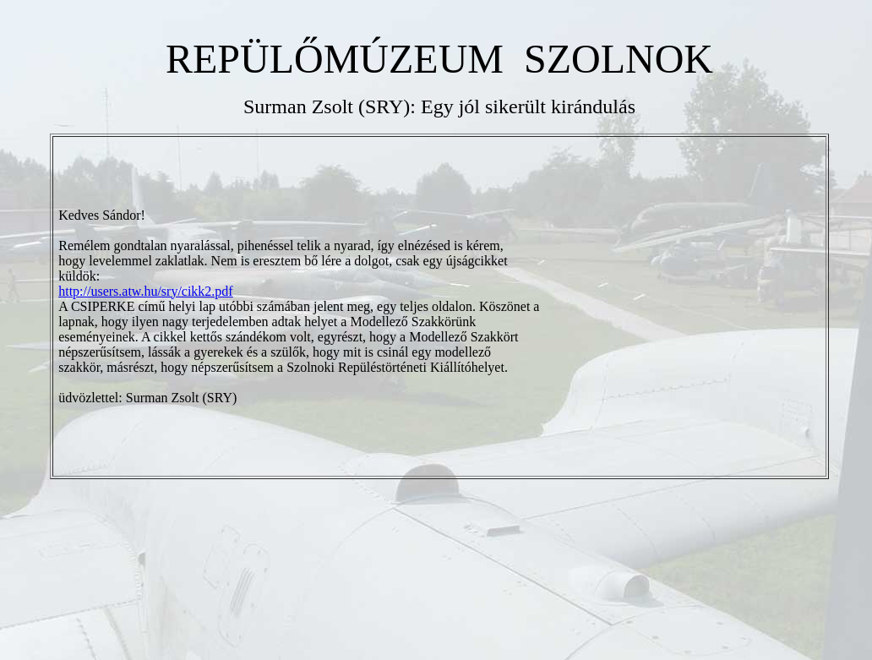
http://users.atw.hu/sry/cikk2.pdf (145, 291)
